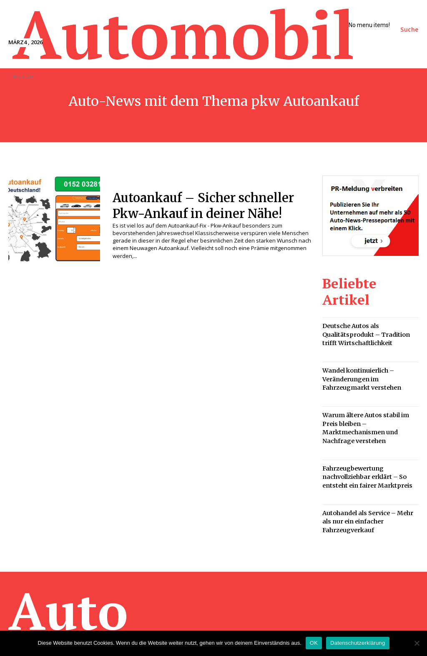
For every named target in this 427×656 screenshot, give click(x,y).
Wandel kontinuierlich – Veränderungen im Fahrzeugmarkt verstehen (358, 357)
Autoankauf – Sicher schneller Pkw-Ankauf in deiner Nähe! (212, 205)
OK (314, 643)
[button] (409, 29)
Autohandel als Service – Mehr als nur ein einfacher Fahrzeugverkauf (369, 483)
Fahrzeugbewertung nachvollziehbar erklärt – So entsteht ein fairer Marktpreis (364, 441)
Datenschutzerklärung (357, 643)
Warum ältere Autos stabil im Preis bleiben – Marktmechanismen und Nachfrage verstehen (370, 399)
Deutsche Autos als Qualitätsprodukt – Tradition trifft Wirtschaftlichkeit (370, 315)
